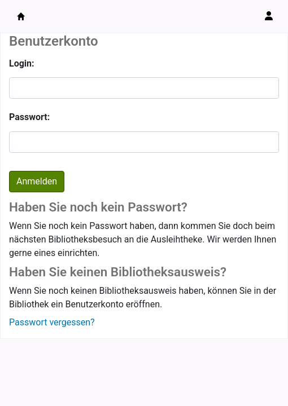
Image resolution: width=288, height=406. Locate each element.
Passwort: (29, 117)
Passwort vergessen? (52, 322)
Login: (21, 63)
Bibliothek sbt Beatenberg (21, 16)
